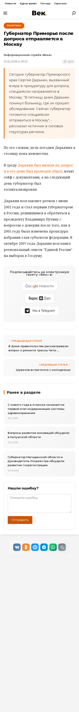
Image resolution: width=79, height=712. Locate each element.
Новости (10, 3)
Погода (45, 3)
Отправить (20, 520)
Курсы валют (28, 3)
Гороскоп (60, 3)
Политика (14, 25)
